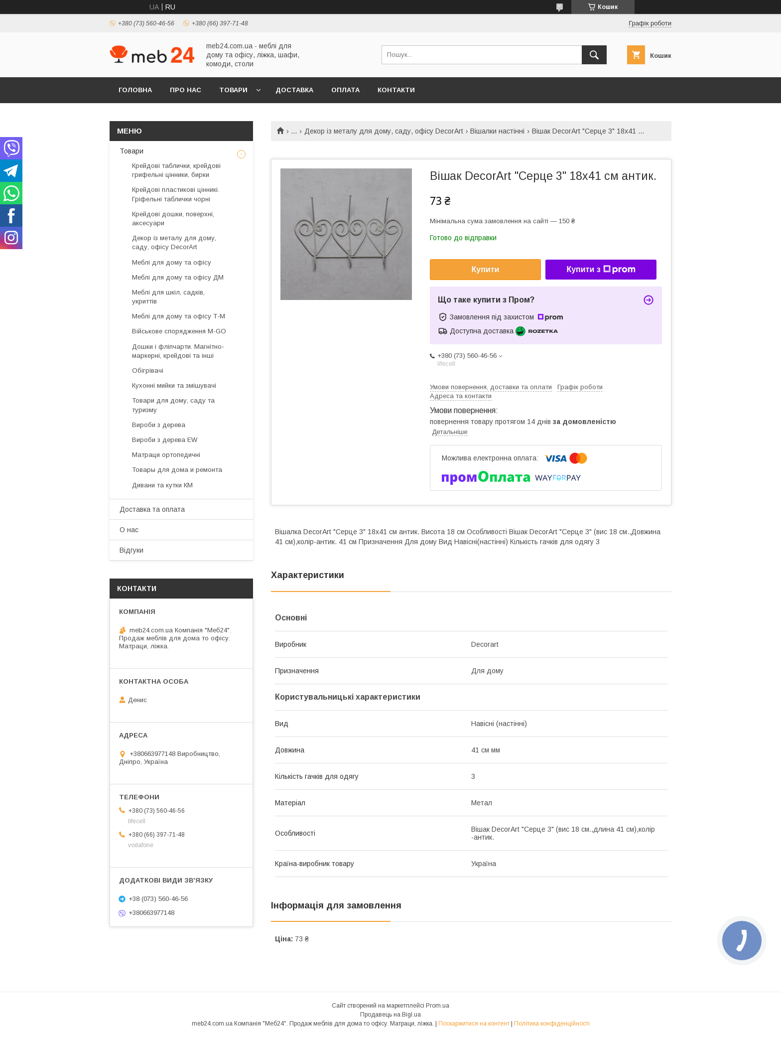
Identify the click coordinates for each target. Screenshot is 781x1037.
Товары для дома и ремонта (177, 469)
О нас (129, 530)
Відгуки (131, 550)
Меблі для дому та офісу (171, 262)
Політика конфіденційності (552, 1023)
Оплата (345, 90)
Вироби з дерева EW (164, 440)
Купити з (600, 269)
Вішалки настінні (497, 131)
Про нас (185, 90)
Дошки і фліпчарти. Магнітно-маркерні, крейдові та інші (178, 351)
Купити (486, 269)
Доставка (294, 90)
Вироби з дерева (158, 425)
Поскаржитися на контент (474, 1023)
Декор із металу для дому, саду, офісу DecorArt (383, 131)
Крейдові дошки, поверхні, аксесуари (173, 218)
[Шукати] (594, 54)
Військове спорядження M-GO (179, 331)
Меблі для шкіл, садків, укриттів (168, 297)
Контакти (396, 90)
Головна (135, 90)
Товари (233, 90)
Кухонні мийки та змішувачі (174, 385)
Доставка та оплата (152, 509)
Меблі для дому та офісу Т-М (178, 316)
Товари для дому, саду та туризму (173, 405)
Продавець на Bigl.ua (390, 1014)
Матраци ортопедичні (166, 454)
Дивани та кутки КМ (162, 485)
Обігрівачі (147, 370)
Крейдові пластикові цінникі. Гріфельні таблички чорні (175, 194)
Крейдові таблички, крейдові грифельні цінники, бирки (176, 170)
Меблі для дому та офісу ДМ (178, 277)
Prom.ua (437, 1005)
